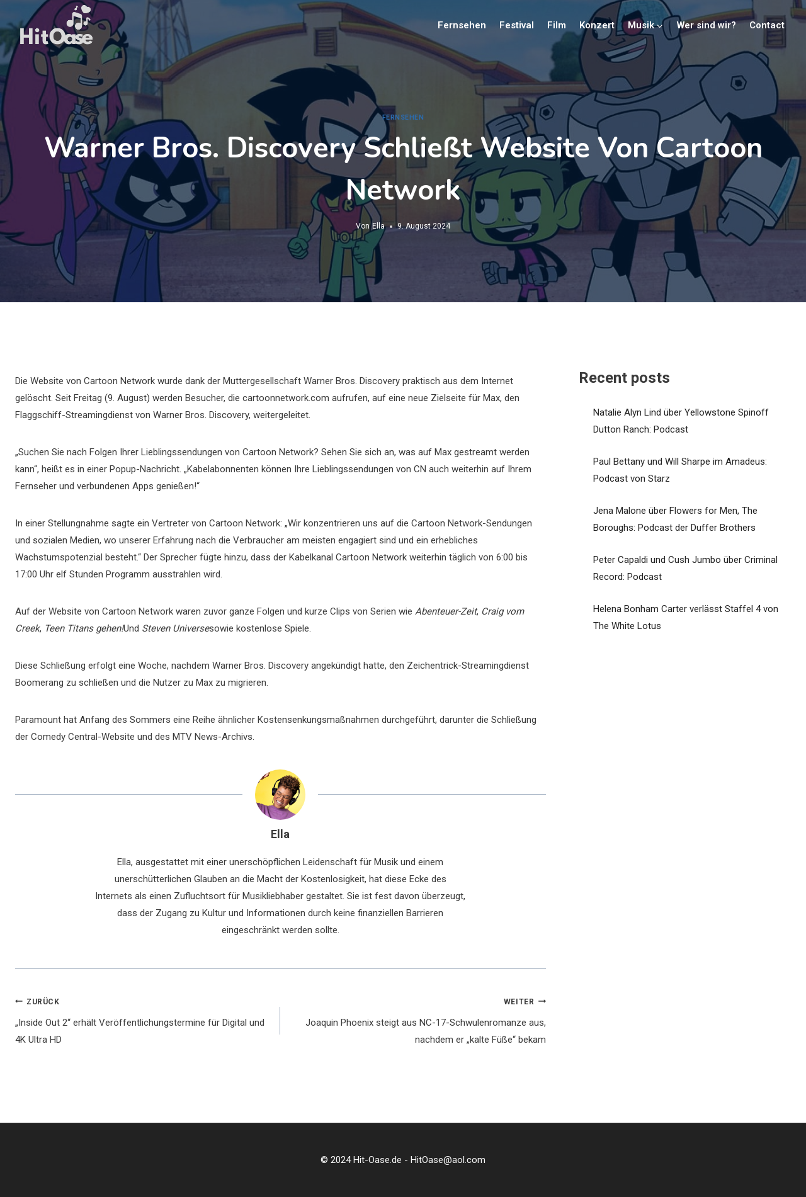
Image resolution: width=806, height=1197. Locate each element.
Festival (516, 25)
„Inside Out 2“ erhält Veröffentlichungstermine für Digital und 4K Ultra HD (143, 1019)
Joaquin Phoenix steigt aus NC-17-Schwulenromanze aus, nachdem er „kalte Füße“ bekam (417, 1019)
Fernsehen (462, 25)
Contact (767, 25)
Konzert (597, 25)
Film (556, 25)
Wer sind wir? (706, 25)
